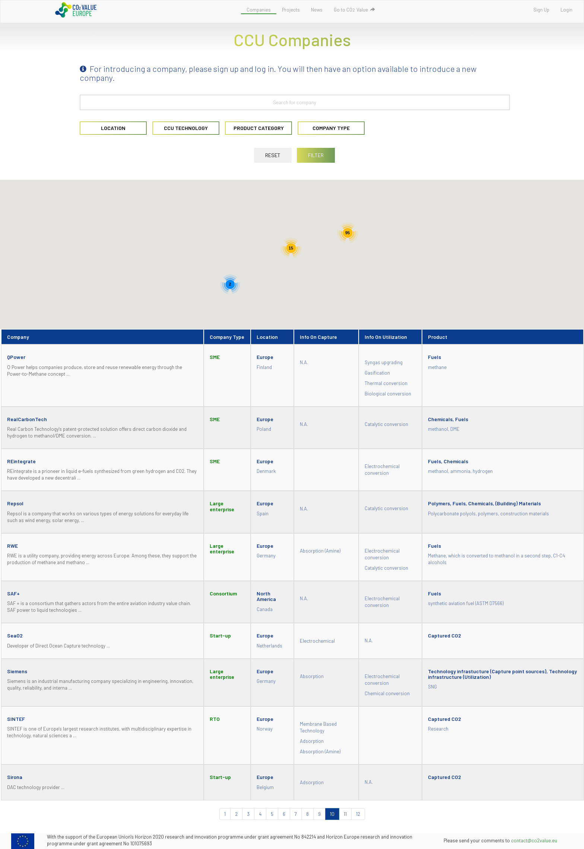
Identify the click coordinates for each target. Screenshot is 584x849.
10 (332, 814)
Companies (259, 10)
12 (358, 814)
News (317, 10)
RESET (272, 155)
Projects (291, 10)
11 (345, 814)
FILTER (316, 155)
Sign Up (541, 10)
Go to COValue (354, 10)
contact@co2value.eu (534, 840)
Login (566, 10)
